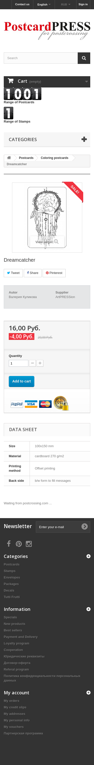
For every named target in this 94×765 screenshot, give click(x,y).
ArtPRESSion (65, 297)
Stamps (10, 571)
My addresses (14, 714)
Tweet (13, 273)
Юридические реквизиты (24, 656)
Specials (10, 617)
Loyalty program (16, 643)
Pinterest (54, 273)
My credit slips (15, 707)
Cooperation (13, 650)
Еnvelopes (12, 577)
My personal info (17, 720)
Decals (9, 590)
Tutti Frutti (12, 597)
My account (16, 693)
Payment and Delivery (21, 637)
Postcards (12, 564)
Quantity (15, 356)
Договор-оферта (17, 663)
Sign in (83, 4)
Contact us (22, 4)
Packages (11, 584)
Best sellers (13, 630)
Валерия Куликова (23, 297)
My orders (11, 701)
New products (14, 624)
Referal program (16, 669)
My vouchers (14, 727)
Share (32, 273)
